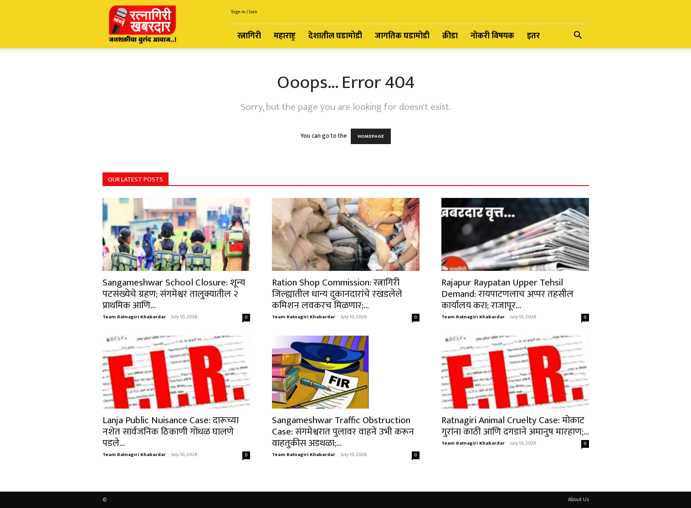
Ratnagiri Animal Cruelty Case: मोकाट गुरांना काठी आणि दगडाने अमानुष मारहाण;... (515, 426)
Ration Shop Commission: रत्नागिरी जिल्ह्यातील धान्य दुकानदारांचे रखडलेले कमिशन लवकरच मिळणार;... (337, 294)
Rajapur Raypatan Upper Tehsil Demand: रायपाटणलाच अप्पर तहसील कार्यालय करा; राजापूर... (507, 294)
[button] (578, 36)
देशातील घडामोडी (335, 36)
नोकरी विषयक (492, 36)
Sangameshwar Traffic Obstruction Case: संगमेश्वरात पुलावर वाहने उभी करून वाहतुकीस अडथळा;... (343, 431)
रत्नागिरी (249, 36)
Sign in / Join (244, 12)
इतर (533, 36)
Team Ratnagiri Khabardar (134, 317)
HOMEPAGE (371, 136)
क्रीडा (450, 36)
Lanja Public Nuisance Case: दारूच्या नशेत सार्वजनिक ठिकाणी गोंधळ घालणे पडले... (170, 431)
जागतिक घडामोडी (402, 36)
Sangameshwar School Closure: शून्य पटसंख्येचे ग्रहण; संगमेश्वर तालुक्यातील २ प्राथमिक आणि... (173, 294)
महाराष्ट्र (285, 36)
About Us (578, 499)
